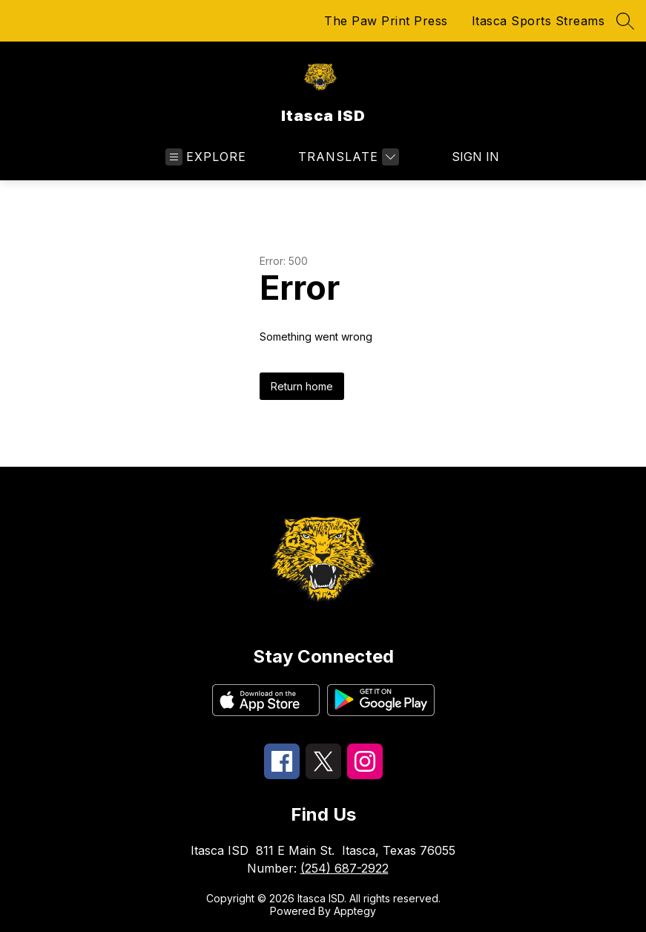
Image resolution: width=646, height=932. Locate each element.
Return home (302, 386)
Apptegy (355, 911)
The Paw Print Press (386, 20)
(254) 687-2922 (344, 868)
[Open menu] (205, 157)
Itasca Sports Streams (538, 20)
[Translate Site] (346, 157)
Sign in (466, 156)
